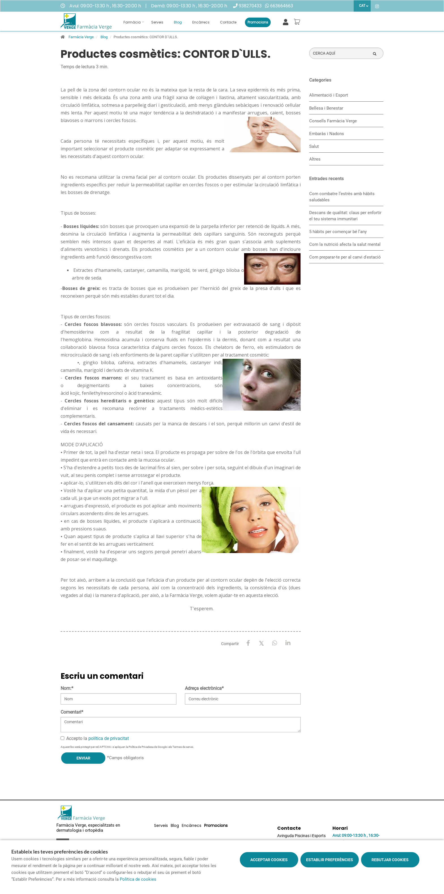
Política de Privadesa (141, 746)
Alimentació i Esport (328, 95)
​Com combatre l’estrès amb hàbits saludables (342, 196)
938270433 (250, 5)
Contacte (228, 22)
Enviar (83, 758)
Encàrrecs (201, 22)
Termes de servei (182, 746)
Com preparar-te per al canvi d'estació (345, 257)
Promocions (257, 22)
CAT (362, 6)
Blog (178, 22)
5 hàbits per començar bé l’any (338, 231)
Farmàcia (132, 22)
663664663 (281, 5)
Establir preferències (329, 859)
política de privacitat (108, 738)
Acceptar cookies (269, 859)
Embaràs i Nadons (326, 133)
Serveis (157, 22)
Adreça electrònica (204, 688)
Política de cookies (138, 879)
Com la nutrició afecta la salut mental (345, 244)
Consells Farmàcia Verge (333, 120)
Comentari (72, 712)
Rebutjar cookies (390, 859)
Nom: (67, 688)
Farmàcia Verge (81, 37)
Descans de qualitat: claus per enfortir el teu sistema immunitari (345, 215)
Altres (315, 159)
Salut (314, 146)
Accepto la (95, 738)
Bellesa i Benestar (326, 108)
